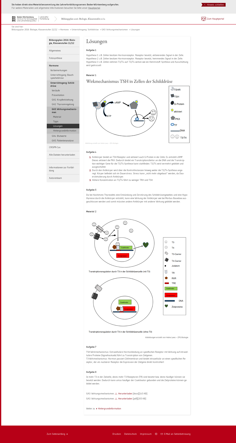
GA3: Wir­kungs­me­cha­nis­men (115, 29)
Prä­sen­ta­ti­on (58, 95)
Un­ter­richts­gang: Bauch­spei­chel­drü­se (62, 76)
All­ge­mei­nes (55, 50)
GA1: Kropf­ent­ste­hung (62, 99)
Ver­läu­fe (56, 90)
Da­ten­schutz (130, 433)
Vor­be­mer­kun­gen (58, 70)
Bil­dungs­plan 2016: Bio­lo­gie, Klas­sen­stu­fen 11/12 (83, 18)
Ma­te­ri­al (57, 116)
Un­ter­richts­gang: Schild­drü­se (85, 29)
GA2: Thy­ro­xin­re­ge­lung (63, 104)
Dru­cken (116, 433)
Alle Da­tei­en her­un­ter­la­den (62, 154)
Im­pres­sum (146, 433)
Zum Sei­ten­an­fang (57, 433)
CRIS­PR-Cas (55, 147)
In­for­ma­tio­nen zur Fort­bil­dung (61, 169)
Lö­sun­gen (135, 29)
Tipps (55, 121)
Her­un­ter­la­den (125, 393)
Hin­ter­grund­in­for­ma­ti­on (64, 130)
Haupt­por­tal (94, 7)
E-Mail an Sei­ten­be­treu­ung (175, 433)
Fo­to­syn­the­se (55, 58)
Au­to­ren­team (55, 178)
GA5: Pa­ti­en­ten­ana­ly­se (63, 140)
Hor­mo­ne (64, 29)
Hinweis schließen (214, 4)
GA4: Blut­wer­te (59, 135)
